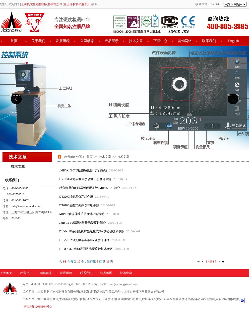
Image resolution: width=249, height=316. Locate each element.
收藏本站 (201, 4)
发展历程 (63, 41)
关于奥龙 (6, 273)
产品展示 (112, 41)
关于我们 (38, 41)
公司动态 (87, 41)
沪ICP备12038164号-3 (38, 306)
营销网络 (185, 41)
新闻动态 (46, 273)
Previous (15, 95)
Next (229, 95)
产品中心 (26, 273)
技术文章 (136, 41)
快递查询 (126, 273)
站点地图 (106, 273)
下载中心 (160, 41)
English (215, 4)
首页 (13, 41)
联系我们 (209, 41)
